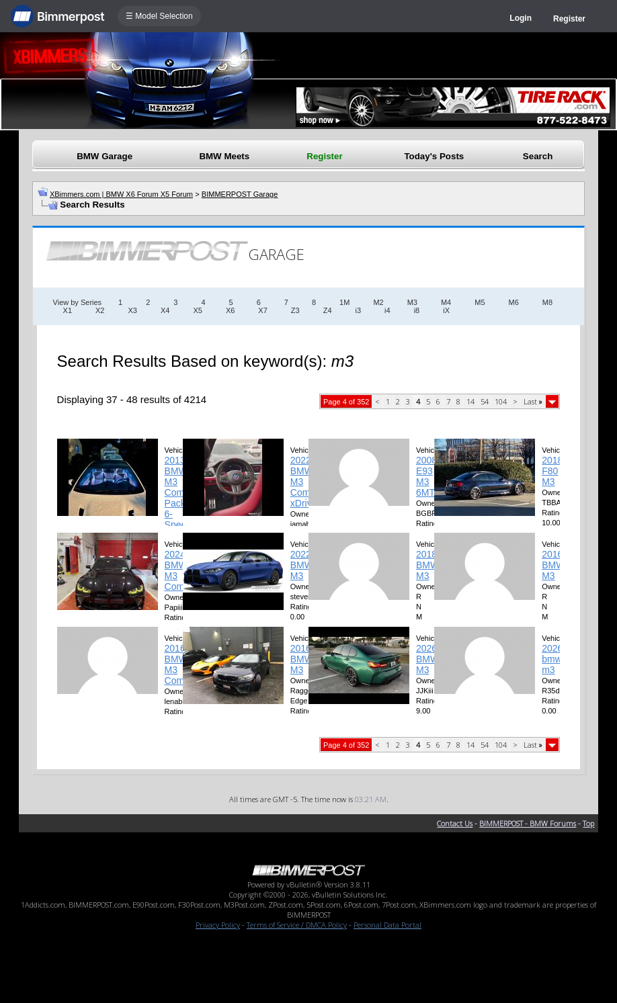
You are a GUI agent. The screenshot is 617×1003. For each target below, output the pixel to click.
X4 (165, 310)
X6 (230, 310)
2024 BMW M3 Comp (177, 570)
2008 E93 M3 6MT (426, 476)
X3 (132, 310)
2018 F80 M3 (552, 471)
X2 (99, 310)
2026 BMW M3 (427, 659)
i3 (359, 310)
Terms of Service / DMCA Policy (297, 925)
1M (344, 302)
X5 (197, 310)
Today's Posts (434, 156)
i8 (417, 310)
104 (501, 401)
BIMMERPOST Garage (240, 194)
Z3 (295, 310)
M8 (547, 302)
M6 (514, 302)
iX (446, 310)
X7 (262, 310)
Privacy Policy (218, 925)
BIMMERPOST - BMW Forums (527, 823)
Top (588, 823)
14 (470, 401)
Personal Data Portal (387, 925)
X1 (67, 310)
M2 (378, 302)
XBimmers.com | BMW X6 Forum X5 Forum (121, 194)
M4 (446, 302)
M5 (480, 302)
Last (533, 401)
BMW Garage (104, 156)
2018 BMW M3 (427, 565)
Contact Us (454, 823)
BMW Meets (224, 156)
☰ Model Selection (159, 16)
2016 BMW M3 (553, 565)
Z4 (327, 310)
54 (485, 401)
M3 (412, 302)
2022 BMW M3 (301, 565)
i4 (387, 310)
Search (537, 156)
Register (569, 19)
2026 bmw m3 (552, 659)
